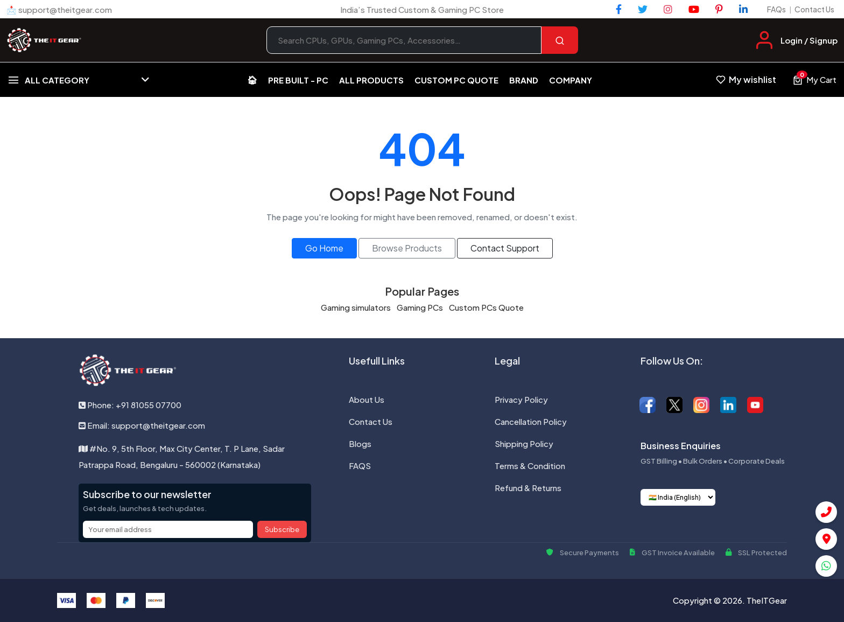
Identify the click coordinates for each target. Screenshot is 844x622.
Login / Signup (809, 40)
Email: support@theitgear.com (142, 425)
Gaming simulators (356, 307)
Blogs (360, 443)
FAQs (776, 9)
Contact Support (504, 248)
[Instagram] (668, 9)
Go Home (324, 248)
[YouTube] (693, 9)
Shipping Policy (524, 443)
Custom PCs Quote (486, 307)
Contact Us (814, 9)
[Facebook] (619, 9)
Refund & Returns (528, 488)
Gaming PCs (420, 307)
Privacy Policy (521, 399)
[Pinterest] (719, 9)
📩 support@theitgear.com (59, 9)
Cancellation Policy (531, 421)
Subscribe (282, 529)
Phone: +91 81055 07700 (130, 405)
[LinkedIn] (743, 9)
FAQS (360, 465)
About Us (366, 399)
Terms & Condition (530, 465)
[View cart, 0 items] (814, 80)
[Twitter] (643, 9)
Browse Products (407, 248)
